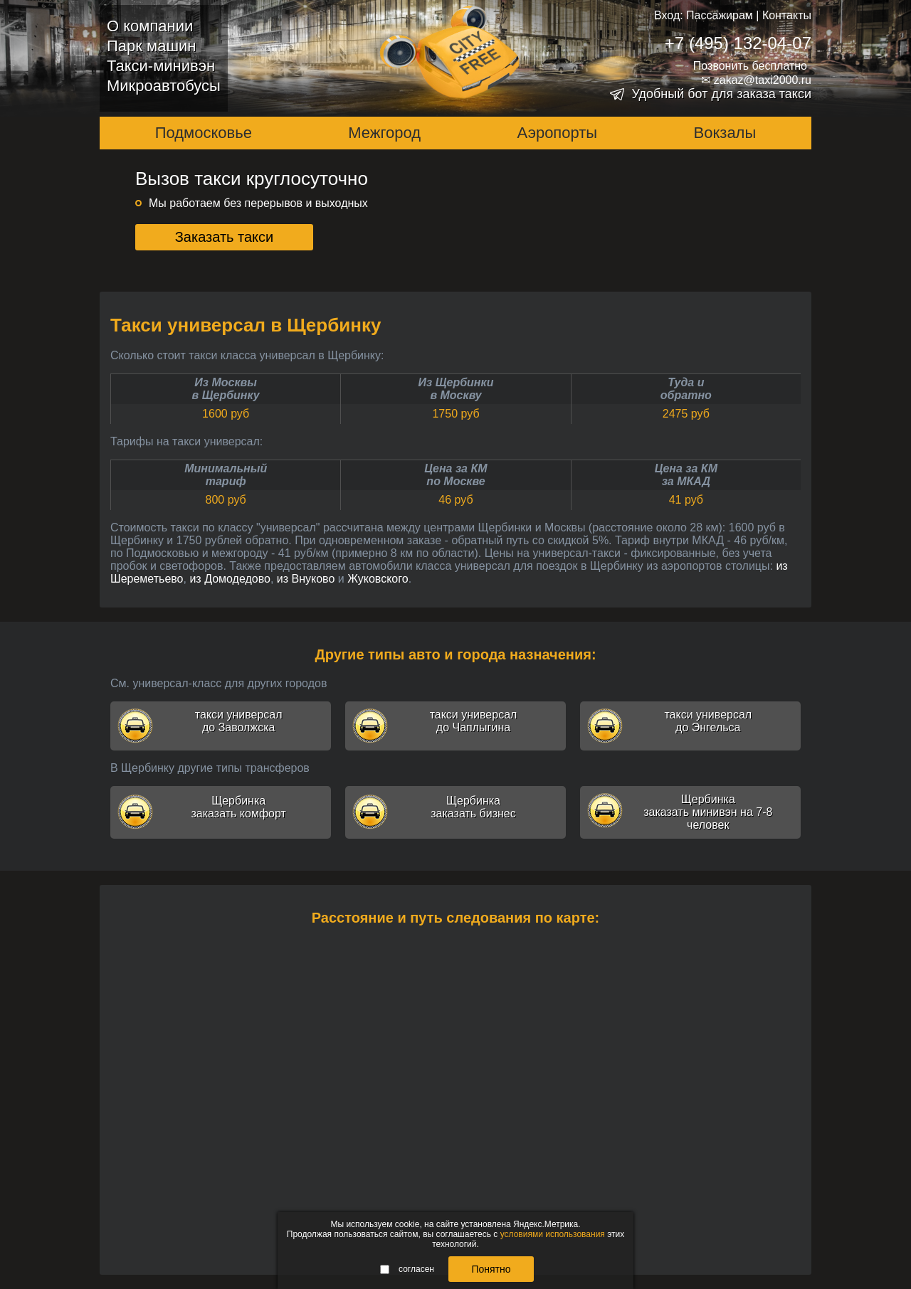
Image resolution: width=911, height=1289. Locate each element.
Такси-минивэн (161, 66)
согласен (407, 1269)
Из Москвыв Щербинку (226, 388)
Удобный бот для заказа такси (721, 94)
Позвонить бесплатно (750, 66)
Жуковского (377, 579)
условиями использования (552, 1234)
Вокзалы (725, 133)
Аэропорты (557, 133)
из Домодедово (229, 579)
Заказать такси (224, 237)
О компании (150, 26)
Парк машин (151, 46)
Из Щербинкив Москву (456, 388)
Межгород (384, 133)
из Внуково (306, 579)
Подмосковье (203, 133)
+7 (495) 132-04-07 (738, 43)
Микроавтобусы (164, 86)
